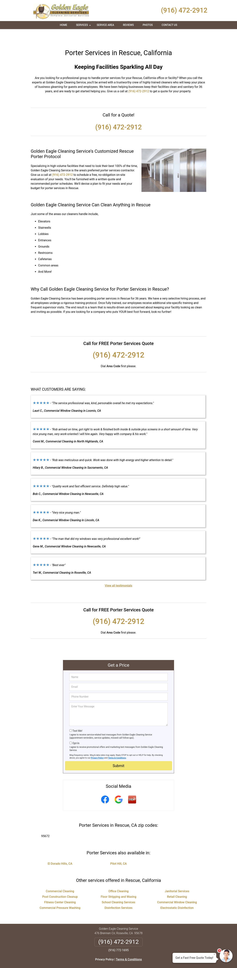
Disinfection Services (119, 894)
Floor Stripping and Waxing (118, 883)
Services (84, 26)
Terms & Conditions (117, 744)
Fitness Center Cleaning (60, 889)
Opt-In (75, 729)
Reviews (128, 24)
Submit (118, 752)
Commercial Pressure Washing (60, 894)
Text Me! (77, 717)
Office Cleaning (119, 878)
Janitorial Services (177, 878)
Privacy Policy (97, 744)
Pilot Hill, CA (118, 850)
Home (63, 24)
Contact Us (169, 24)
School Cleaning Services (118, 889)
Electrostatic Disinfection (176, 894)
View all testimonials (118, 572)
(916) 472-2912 (184, 10)
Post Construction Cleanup (60, 883)
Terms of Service (145, 960)
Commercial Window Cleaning (177, 889)
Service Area (105, 24)
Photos (148, 24)
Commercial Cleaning (60, 878)
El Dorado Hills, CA (60, 850)
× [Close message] (214, 954)
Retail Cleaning (177, 883)
